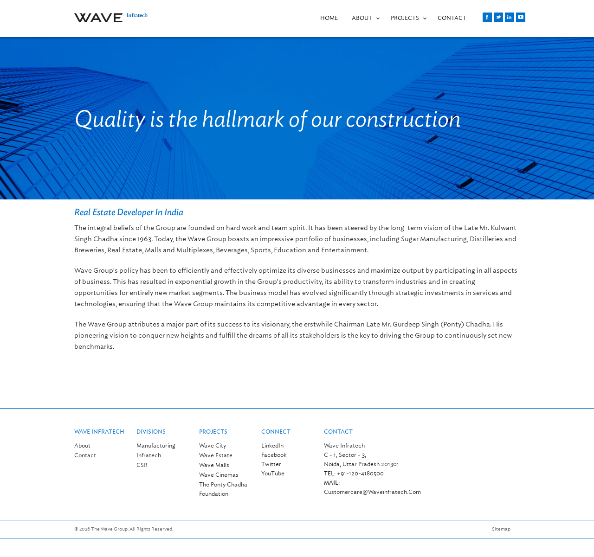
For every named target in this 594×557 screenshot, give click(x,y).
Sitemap (501, 529)
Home (329, 17)
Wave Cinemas (219, 474)
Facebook (273, 454)
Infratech (148, 455)
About (362, 17)
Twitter (271, 464)
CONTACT (452, 17)
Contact (85, 455)
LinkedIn (272, 445)
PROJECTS (405, 17)
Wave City (212, 445)
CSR (142, 464)
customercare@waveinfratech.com (372, 491)
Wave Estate (215, 455)
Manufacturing (155, 445)
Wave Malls (214, 464)
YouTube (272, 473)
